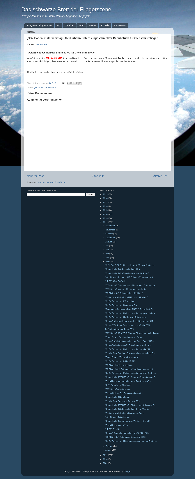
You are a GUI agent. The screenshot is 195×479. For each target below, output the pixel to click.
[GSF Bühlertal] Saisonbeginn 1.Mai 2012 (124, 293)
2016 (105, 206)
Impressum (120, 25)
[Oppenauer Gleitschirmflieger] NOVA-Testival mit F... (129, 309)
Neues (92, 25)
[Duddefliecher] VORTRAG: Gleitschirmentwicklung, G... (130, 405)
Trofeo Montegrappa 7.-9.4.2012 (120, 329)
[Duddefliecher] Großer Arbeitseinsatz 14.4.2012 (127, 273)
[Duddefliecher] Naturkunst (117, 397)
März (108, 262)
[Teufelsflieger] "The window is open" (121, 357)
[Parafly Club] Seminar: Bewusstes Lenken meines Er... (130, 353)
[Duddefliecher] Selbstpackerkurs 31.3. (122, 269)
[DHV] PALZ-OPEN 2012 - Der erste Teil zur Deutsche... (130, 265)
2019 (105, 194)
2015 (105, 210)
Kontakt (105, 25)
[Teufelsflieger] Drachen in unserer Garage (124, 337)
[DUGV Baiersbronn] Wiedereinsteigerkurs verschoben (130, 313)
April (107, 258)
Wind (81, 25)
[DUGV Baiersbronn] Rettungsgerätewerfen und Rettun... (131, 441)
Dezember (110, 226)
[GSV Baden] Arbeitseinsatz (117, 389)
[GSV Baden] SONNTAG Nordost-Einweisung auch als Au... (132, 333)
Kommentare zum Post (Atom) (52, 182)
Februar (109, 446)
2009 (105, 463)
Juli (107, 246)
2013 (105, 218)
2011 (105, 455)
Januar (108, 450)
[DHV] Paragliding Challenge (118, 385)
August (108, 242)
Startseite (98, 176)
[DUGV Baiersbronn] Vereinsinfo (120, 301)
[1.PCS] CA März (113, 429)
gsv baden (38, 87)
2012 (105, 222)
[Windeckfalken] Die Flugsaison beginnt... (124, 393)
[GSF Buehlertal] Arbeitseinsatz (119, 365)
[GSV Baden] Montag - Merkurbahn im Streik (125, 289)
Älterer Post (160, 176)
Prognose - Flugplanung (39, 25)
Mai (107, 253)
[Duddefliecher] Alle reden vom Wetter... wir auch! (127, 421)
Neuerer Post (35, 176)
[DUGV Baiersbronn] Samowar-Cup (121, 305)
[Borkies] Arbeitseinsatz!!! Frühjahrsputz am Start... (128, 345)
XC (58, 25)
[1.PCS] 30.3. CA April (115, 281)
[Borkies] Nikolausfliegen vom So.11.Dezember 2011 (129, 321)
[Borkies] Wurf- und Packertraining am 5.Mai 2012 (127, 325)
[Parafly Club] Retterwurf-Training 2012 (123, 401)
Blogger (127, 471)
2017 (105, 202)
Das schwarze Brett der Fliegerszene (66, 9)
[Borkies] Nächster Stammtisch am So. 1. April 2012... (129, 341)
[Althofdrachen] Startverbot (117, 417)
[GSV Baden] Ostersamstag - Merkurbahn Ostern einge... (131, 285)
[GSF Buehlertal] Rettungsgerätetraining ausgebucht (129, 369)
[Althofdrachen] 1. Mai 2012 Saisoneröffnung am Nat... (129, 277)
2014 (105, 214)
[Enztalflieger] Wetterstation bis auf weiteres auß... (128, 381)
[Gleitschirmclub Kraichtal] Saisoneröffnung (124, 413)
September (110, 238)
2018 (105, 198)
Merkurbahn (50, 87)
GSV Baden (41, 44)
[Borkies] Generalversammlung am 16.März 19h (127, 433)
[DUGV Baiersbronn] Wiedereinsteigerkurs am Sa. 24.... (130, 373)
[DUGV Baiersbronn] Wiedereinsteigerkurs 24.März (128, 349)
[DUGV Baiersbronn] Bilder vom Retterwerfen (125, 317)
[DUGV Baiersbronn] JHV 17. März (121, 361)
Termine (69, 25)
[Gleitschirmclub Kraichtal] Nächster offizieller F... (127, 297)
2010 (105, 459)
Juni (107, 250)
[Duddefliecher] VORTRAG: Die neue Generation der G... (131, 377)
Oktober (109, 234)
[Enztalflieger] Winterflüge (116, 425)
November (110, 230)
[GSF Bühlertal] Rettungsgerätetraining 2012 (125, 437)
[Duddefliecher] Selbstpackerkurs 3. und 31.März (127, 409)
